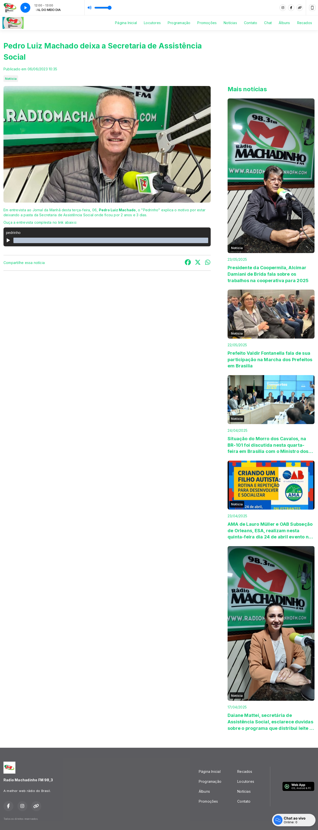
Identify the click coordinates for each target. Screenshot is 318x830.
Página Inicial (126, 23)
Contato (250, 23)
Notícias (230, 23)
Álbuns (284, 23)
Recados (304, 23)
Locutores (152, 23)
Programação (179, 23)
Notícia (11, 79)
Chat (268, 23)
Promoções (207, 23)
